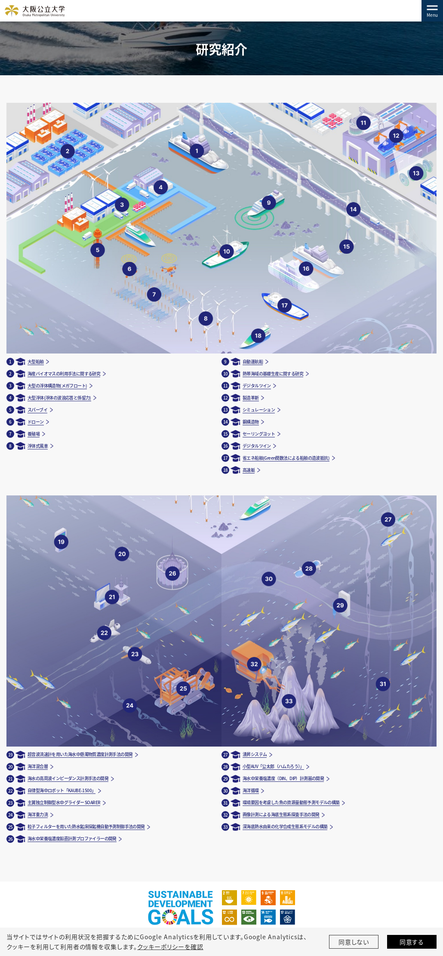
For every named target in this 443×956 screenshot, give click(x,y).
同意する (412, 942)
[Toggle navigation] (432, 11)
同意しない (353, 942)
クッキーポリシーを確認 (170, 946)
